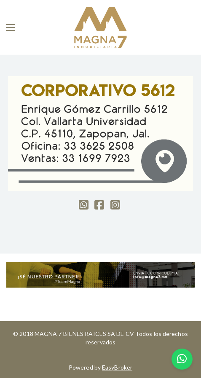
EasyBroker (117, 367)
